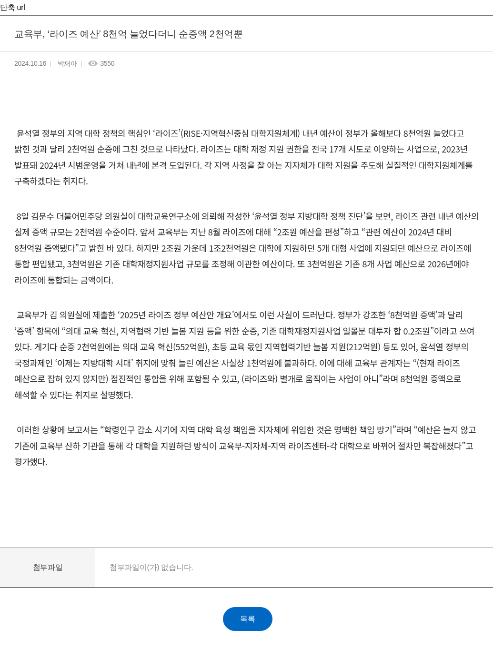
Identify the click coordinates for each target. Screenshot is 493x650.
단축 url (12, 7)
